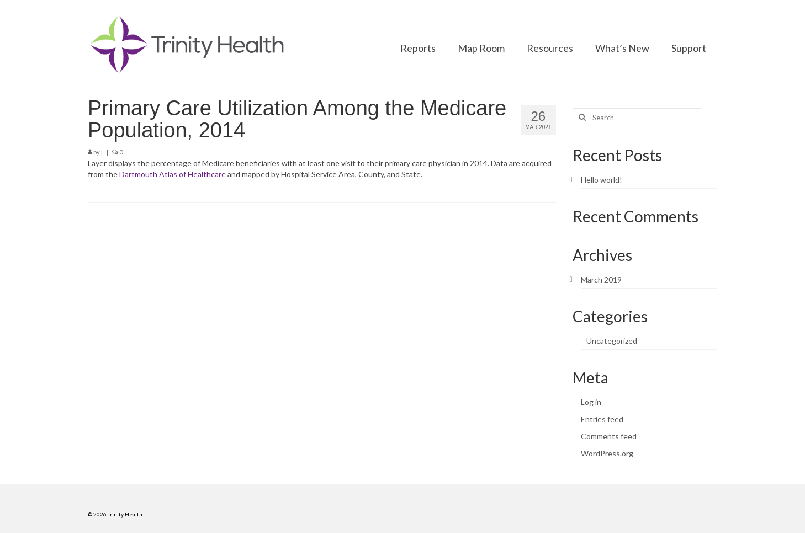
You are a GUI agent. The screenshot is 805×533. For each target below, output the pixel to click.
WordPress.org (607, 453)
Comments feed (609, 436)
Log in (591, 402)
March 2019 (601, 279)
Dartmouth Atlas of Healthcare (172, 174)
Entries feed (602, 419)
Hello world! (601, 179)
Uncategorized (611, 340)
